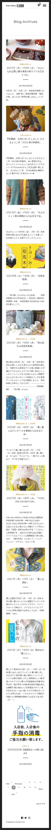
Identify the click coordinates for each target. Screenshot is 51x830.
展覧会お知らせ (25, 64)
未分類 (32, 339)
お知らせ (25, 746)
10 (24, 787)
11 (29, 787)
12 (35, 787)
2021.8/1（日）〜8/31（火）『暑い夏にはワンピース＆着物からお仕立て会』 (25, 430)
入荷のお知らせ (25, 135)
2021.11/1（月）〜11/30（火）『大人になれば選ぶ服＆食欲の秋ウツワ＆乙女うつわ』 (25, 71)
